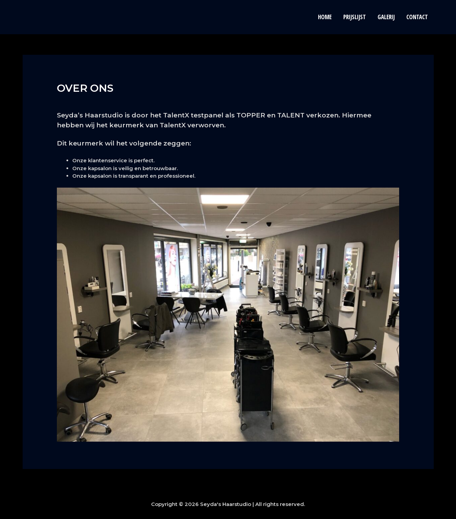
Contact (417, 17)
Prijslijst (354, 17)
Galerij (386, 17)
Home (325, 17)
